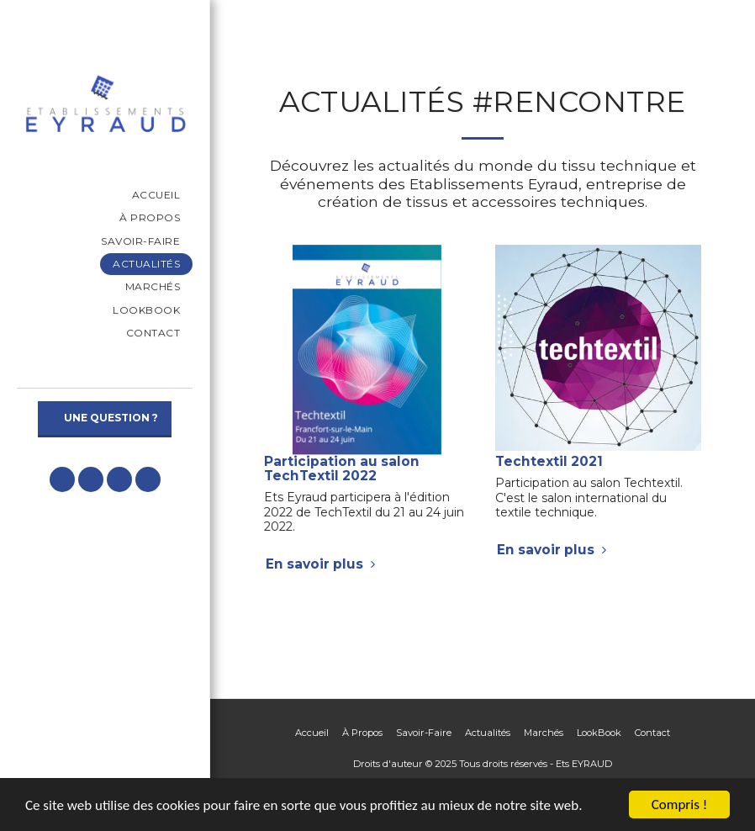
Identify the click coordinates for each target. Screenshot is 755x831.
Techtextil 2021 (549, 461)
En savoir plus (322, 564)
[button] (62, 479)
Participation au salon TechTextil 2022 (342, 468)
